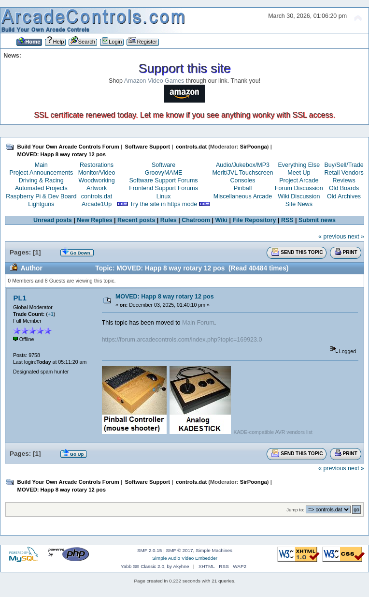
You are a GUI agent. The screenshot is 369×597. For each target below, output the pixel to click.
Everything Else (299, 165)
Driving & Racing (41, 180)
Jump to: (295, 509)
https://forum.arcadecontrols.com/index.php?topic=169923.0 (182, 339)
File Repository (254, 220)
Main (41, 165)
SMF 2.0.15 (149, 550)
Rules (168, 220)
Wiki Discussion (299, 196)
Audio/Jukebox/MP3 (243, 165)
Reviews (344, 180)
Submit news (317, 220)
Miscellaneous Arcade (242, 196)
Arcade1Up (97, 204)
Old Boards (344, 188)
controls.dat (96, 196)
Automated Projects (41, 188)
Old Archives (344, 196)
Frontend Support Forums (163, 188)
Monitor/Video (96, 172)
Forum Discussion (299, 188)
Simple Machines (214, 550)
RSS (287, 220)
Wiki (221, 220)
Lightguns (41, 204)
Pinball (243, 188)
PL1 (19, 298)
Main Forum (198, 322)
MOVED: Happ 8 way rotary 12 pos (164, 296)
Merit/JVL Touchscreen (242, 172)
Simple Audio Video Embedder (184, 558)
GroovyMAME (164, 172)
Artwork (96, 188)
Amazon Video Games (154, 80)
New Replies (94, 220)
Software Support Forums (163, 180)
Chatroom (196, 220)
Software (163, 165)
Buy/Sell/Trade (343, 165)
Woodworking (96, 180)
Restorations (97, 165)
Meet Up (298, 172)
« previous (332, 236)
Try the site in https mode (164, 204)
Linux (163, 196)
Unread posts (52, 220)
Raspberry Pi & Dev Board (41, 196)
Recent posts (136, 220)
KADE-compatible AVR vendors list (272, 432)
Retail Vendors (344, 172)
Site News (298, 204)
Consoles (242, 180)
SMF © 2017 (179, 550)
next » (356, 236)
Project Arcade (298, 180)
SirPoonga (253, 146)
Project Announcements (41, 172)
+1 (51, 314)
